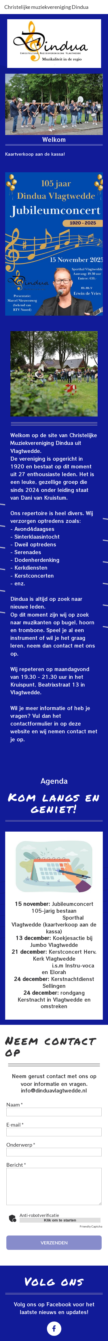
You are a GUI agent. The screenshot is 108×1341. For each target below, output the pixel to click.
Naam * (14, 1104)
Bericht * (16, 1165)
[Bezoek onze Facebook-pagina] (54, 1329)
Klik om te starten (60, 1220)
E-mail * (15, 1124)
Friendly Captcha (91, 1226)
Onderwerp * (20, 1144)
